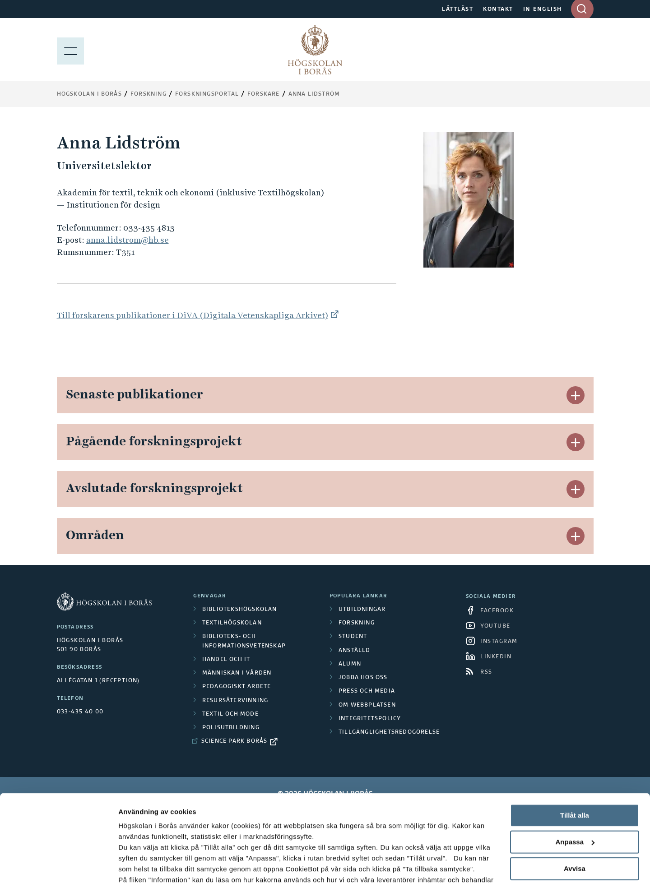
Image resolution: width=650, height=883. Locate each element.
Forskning (148, 94)
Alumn (350, 664)
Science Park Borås (234, 741)
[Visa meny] (70, 49)
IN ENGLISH (542, 9)
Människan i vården (237, 673)
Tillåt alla (574, 765)
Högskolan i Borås (89, 94)
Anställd (355, 650)
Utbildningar (362, 609)
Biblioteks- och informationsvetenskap (244, 641)
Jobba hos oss (363, 678)
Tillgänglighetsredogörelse (389, 732)
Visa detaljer (138, 865)
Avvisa (574, 818)
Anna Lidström (314, 94)
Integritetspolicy (370, 719)
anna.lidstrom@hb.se (127, 240)
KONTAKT (498, 9)
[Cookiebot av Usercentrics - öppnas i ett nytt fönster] (58, 865)
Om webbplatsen (367, 705)
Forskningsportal (207, 94)
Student (353, 636)
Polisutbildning (231, 728)
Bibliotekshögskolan (239, 609)
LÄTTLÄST (457, 9)
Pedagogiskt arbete (236, 687)
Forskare (263, 94)
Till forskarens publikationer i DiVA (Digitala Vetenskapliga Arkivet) (192, 315)
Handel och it (226, 659)
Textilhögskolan (232, 623)
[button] (575, 395)
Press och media (367, 691)
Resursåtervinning (235, 701)
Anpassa (574, 791)
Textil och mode (230, 714)
